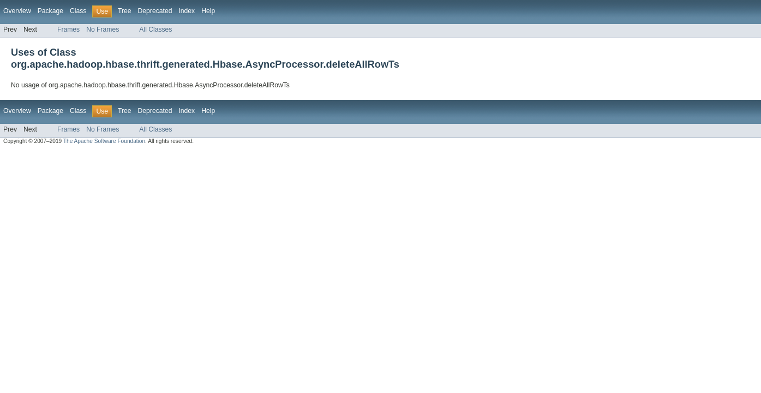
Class (78, 11)
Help (208, 11)
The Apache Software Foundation (104, 141)
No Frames (102, 29)
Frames (68, 29)
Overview (17, 11)
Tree (124, 11)
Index (186, 11)
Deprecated (155, 11)
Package (50, 11)
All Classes (155, 29)
